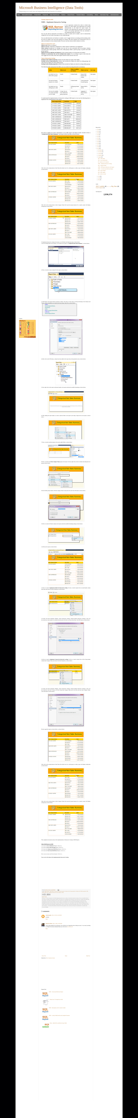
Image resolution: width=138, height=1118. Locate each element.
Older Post (88, 955)
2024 (98, 132)
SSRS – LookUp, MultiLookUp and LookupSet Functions (59, 1015)
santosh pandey (49, 915)
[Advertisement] (65, 973)
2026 (98, 129)
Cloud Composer (99, 187)
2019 (98, 141)
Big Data (114, 186)
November (100, 151)
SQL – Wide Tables (101, 158)
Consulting (90, 14)
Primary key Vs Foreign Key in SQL (56, 999)
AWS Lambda (100, 186)
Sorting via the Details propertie (59, 891)
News (96, 14)
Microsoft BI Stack (27, 14)
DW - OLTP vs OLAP (102, 174)
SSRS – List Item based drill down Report (105, 168)
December (100, 150)
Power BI (45, 14)
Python (63, 14)
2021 (98, 138)
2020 (98, 139)
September (100, 155)
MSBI (46, 891)
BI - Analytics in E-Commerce (103, 161)
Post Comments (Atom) (50, 957)
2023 (98, 134)
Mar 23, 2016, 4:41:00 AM (57, 915)
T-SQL (63, 892)
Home (66, 955)
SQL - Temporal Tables (102, 165)
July (99, 176)
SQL (18, 14)
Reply (47, 919)
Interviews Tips (104, 14)
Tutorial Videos (80, 14)
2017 (98, 145)
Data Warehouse (54, 14)
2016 (98, 146)
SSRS (43, 892)
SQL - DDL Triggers (101, 172)
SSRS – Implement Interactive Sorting (105, 163)
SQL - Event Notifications (102, 160)
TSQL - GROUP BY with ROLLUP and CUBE (58, 1023)
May (99, 179)
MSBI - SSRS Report (50, 891)
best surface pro (70, 926)
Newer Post (44, 955)
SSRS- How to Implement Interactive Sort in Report (52, 892)
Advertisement (114, 14)
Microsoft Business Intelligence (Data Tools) (51, 8)
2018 (98, 143)
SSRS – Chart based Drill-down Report (56, 991)
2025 (98, 131)
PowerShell (37, 14)
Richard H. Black (49, 923)
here (61, 845)
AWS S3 (108, 186)
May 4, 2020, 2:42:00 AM (57, 923)
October (99, 153)
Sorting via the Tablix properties (81, 891)
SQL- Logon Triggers (102, 170)
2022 (98, 136)
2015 (98, 148)
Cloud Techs (70, 14)
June (99, 177)
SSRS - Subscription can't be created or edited (57, 1007)
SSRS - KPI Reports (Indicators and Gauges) (106, 167)
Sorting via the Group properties (70, 891)
